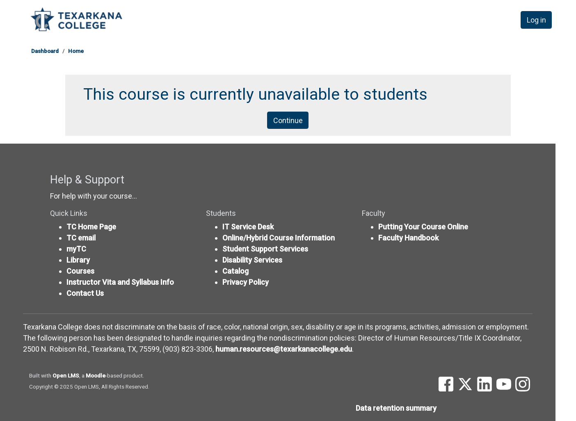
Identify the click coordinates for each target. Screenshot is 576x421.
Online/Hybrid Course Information (278, 237)
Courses (80, 271)
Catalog (235, 271)
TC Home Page (91, 226)
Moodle (95, 375)
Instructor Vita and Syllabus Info (120, 282)
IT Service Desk (248, 226)
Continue (288, 120)
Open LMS (66, 375)
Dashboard (45, 51)
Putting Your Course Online (423, 226)
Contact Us (85, 293)
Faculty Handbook (408, 237)
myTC (76, 249)
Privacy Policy (245, 282)
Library (78, 260)
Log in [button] (536, 20)
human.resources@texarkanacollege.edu (283, 349)
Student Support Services (265, 249)
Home (76, 51)
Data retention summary (396, 408)
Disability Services (252, 260)
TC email (81, 237)
